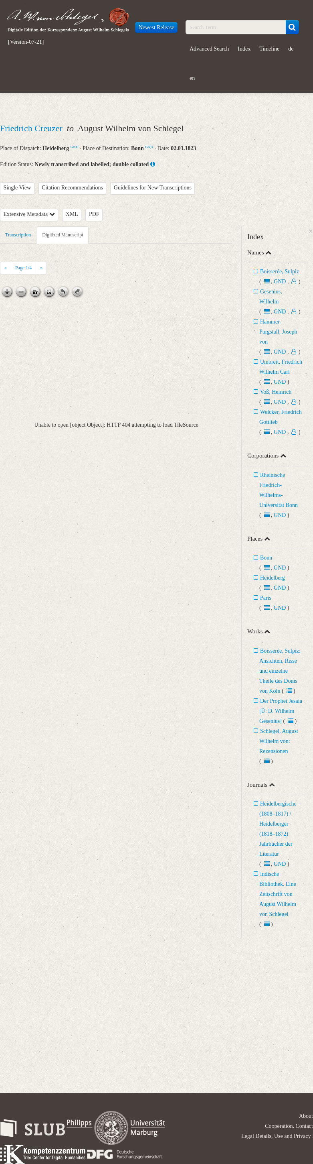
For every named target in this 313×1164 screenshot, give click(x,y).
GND (75, 147)
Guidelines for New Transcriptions (153, 188)
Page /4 (23, 268)
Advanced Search (209, 49)
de (290, 49)
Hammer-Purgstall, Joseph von (278, 332)
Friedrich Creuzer (32, 128)
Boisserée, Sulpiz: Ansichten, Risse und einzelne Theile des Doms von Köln (280, 671)
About (306, 1116)
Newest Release (156, 27)
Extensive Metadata (29, 214)
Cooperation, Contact (289, 1126)
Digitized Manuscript (62, 235)
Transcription (18, 235)
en (192, 78)
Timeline (269, 49)
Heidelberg (272, 578)
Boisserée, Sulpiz (279, 272)
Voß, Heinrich (275, 392)
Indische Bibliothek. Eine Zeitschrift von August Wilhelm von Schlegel (277, 894)
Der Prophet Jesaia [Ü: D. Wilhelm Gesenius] (280, 711)
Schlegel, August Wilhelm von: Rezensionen (278, 741)
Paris (265, 598)
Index (244, 49)
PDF (94, 214)
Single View (17, 188)
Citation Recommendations (72, 188)
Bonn (266, 558)
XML (72, 214)
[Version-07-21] (26, 42)
